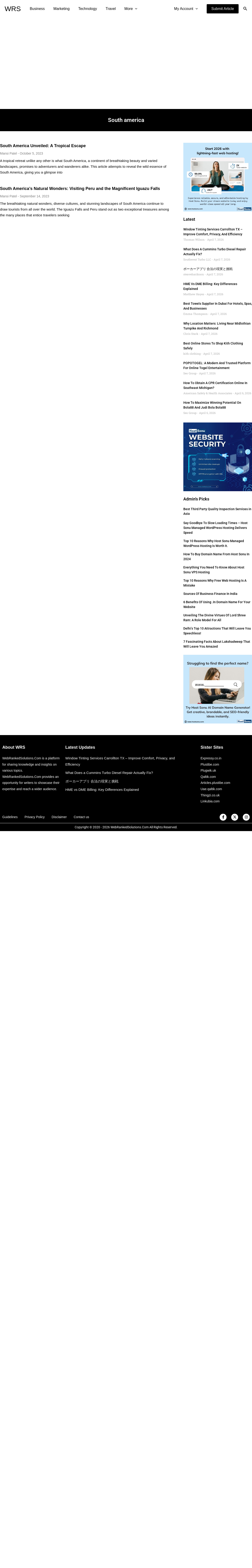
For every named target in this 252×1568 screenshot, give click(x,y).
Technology (84, 9)
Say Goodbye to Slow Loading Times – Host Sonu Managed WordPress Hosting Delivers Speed (215, 527)
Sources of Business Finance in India (210, 594)
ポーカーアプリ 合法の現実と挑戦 (208, 269)
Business (36, 9)
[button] (223, 8)
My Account (186, 8)
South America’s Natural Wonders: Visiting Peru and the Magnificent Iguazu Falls (80, 188)
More (125, 8)
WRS (13, 8)
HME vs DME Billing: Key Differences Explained (102, 790)
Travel (106, 9)
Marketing (60, 9)
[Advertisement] (43, 63)
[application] (129, 8)
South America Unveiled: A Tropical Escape (43, 145)
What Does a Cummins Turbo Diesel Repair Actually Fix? (109, 773)
